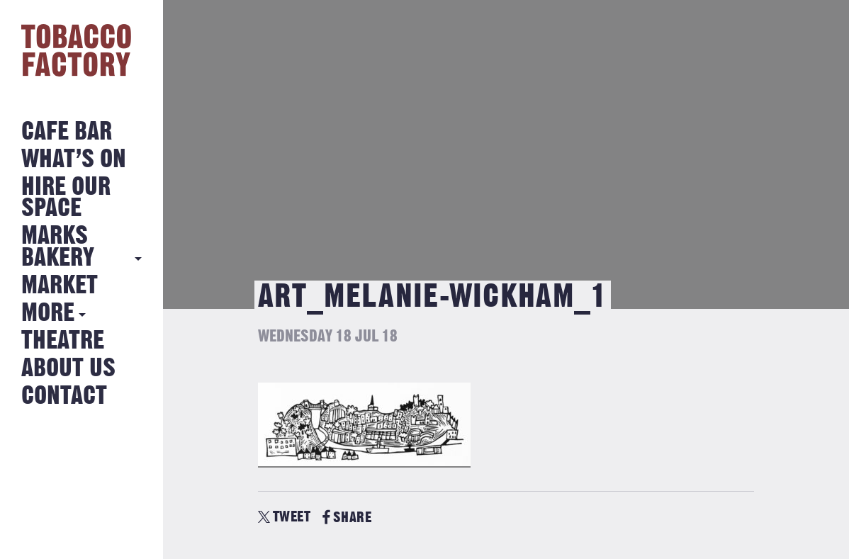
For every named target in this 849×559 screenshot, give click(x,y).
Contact (64, 396)
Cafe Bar (66, 132)
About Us (68, 369)
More (47, 313)
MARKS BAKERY (57, 247)
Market (59, 286)
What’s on (73, 160)
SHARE (347, 517)
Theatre (62, 341)
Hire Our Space (66, 198)
